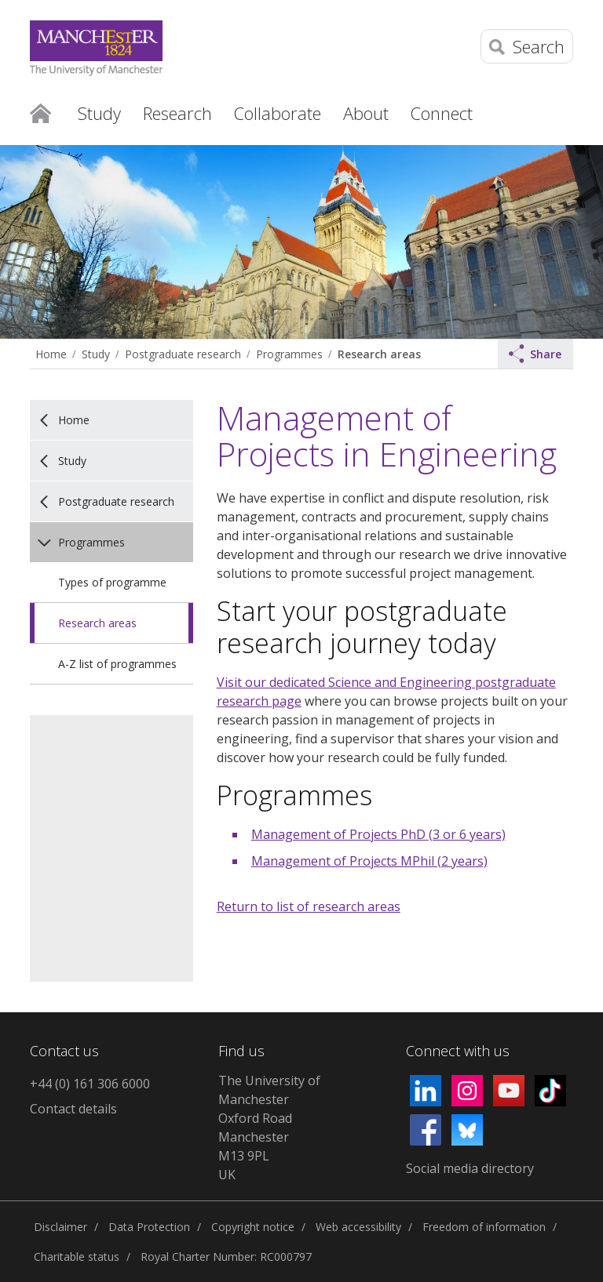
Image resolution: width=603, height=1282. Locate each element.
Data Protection (149, 1226)
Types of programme (112, 582)
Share (535, 353)
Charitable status (76, 1256)
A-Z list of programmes (117, 663)
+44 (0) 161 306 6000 (90, 1083)
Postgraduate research (183, 354)
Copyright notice (252, 1226)
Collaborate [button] (277, 113)
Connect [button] (442, 113)
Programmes (289, 354)
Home (40, 112)
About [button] (366, 113)
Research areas (379, 354)
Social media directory (470, 1168)
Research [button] (177, 113)
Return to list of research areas (308, 906)
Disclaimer (60, 1226)
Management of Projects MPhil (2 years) (369, 861)
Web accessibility (358, 1226)
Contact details (73, 1108)
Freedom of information (484, 1226)
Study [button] (99, 113)
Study (96, 354)
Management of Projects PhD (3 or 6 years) (378, 834)
